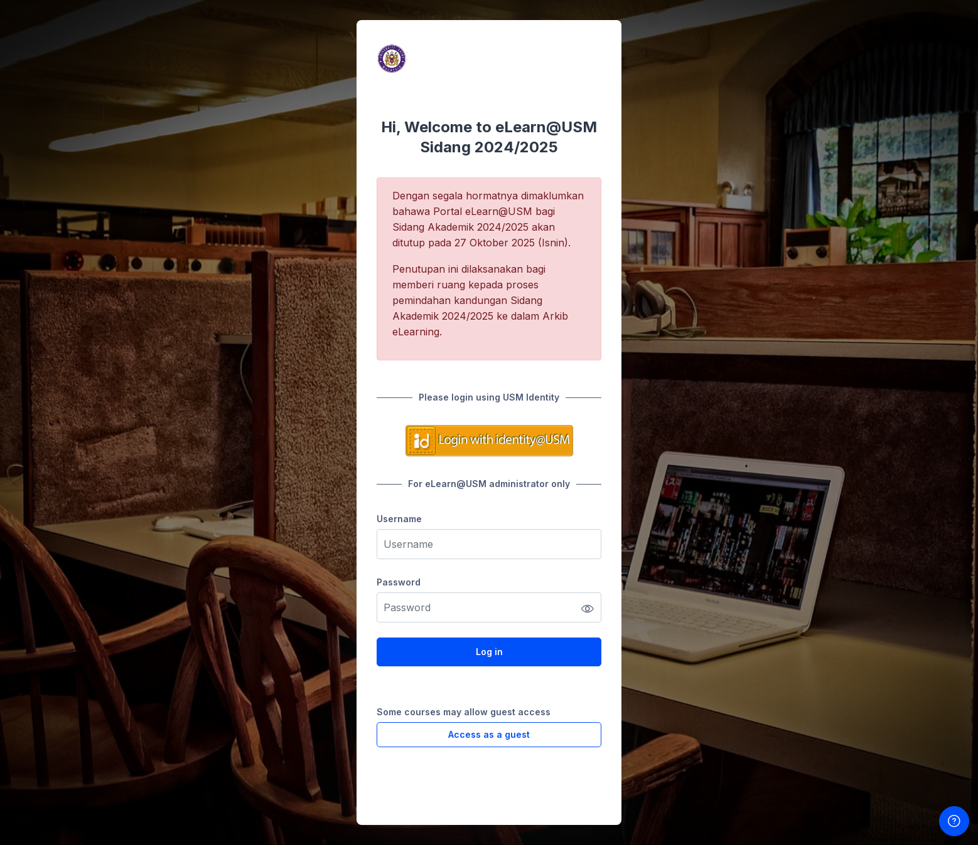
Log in (489, 651)
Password (399, 582)
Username (399, 518)
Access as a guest (489, 734)
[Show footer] (954, 821)
